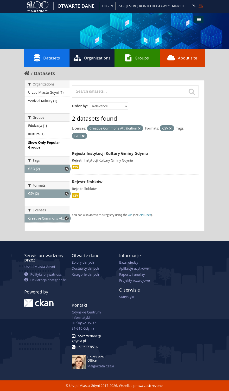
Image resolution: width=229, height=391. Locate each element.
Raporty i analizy (132, 274)
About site (182, 57)
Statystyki (126, 296)
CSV (75, 167)
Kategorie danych (85, 274)
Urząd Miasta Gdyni (39, 266)
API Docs (145, 215)
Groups (137, 57)
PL (193, 6)
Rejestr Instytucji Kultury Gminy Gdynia (110, 153)
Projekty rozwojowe (134, 280)
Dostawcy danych (85, 268)
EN (201, 6)
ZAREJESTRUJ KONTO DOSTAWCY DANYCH (151, 6)
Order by (79, 106)
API (130, 215)
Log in (107, 6)
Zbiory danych (83, 262)
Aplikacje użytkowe (134, 268)
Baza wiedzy (128, 262)
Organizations (92, 57)
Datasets (47, 57)
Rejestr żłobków (87, 181)
